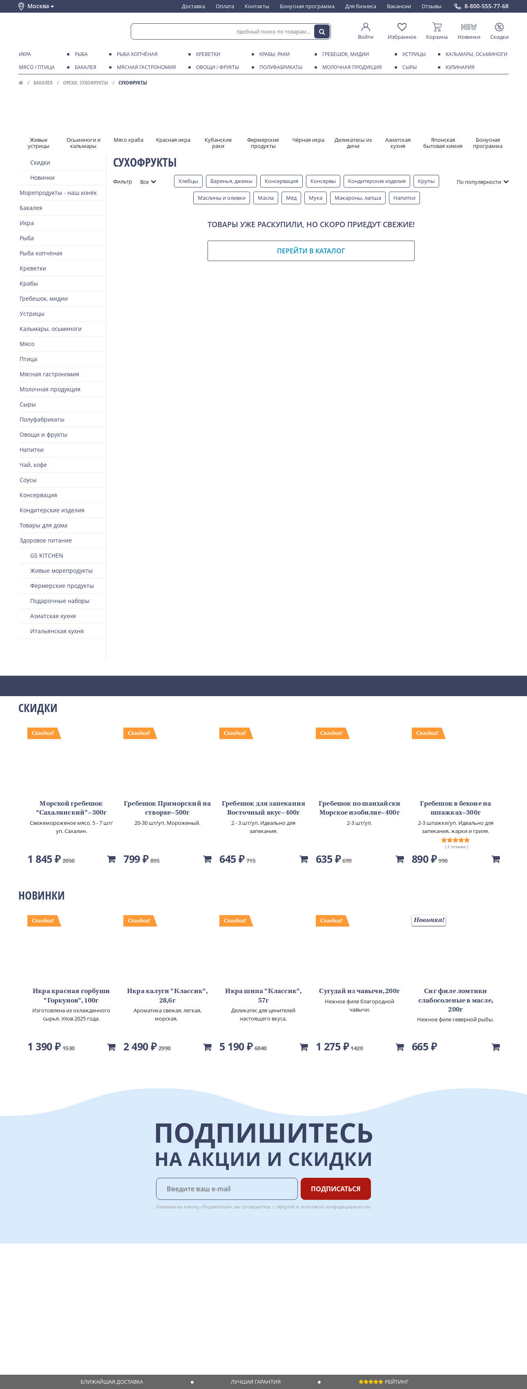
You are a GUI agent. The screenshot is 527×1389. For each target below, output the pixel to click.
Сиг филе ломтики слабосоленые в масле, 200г (455, 1000)
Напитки (404, 197)
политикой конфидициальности (335, 1207)
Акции (26, 1313)
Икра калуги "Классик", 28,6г (167, 996)
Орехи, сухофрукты (85, 82)
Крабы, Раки (273, 54)
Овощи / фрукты (216, 67)
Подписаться (336, 1188)
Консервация (281, 181)
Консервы (323, 181)
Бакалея (84, 67)
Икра (23, 54)
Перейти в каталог (311, 250)
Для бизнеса (360, 6)
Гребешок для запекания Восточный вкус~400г (263, 808)
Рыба (80, 54)
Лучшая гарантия (256, 1381)
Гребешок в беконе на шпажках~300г (455, 808)
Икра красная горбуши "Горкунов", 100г (71, 996)
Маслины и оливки (222, 197)
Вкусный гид (137, 1313)
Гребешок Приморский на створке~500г (167, 808)
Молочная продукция (350, 67)
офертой (285, 1207)
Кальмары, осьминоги (475, 54)
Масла (266, 197)
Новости (29, 1305)
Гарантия (133, 1297)
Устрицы (413, 54)
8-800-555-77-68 (486, 6)
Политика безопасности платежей (61, 1344)
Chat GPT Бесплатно (377, 1279)
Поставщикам (210, 1273)
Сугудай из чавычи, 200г (359, 991)
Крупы (426, 181)
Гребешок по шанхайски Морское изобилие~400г (359, 808)
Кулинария (459, 67)
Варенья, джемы (231, 181)
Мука (315, 197)
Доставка (193, 6)
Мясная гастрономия (145, 67)
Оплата (225, 6)
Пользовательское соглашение (58, 1320)
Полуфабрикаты (279, 67)
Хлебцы (188, 181)
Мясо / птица (35, 67)
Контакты (257, 6)
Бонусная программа (307, 6)
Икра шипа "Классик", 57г (263, 996)
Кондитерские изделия (377, 181)
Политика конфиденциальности (59, 1328)
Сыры (408, 67)
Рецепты (132, 1305)
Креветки (206, 54)
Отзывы (432, 6)
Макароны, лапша (358, 197)
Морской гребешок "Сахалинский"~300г (71, 808)
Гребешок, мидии (344, 54)
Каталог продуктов (42, 1273)
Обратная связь (38, 1297)
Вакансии (399, 6)
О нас (25, 1281)
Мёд (291, 197)
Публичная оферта (42, 1336)
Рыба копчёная (136, 54)
